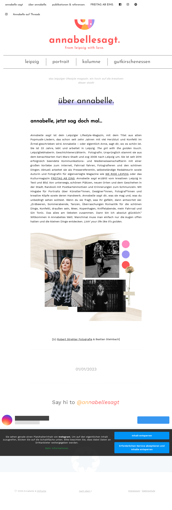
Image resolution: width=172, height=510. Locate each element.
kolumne (91, 61)
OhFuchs (41, 491)
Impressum (134, 491)
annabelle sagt (14, 4)
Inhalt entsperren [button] (142, 435)
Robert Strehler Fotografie (74, 339)
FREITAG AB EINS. (102, 4)
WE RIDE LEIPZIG (117, 174)
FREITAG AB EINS (62, 178)
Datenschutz (148, 491)
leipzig (32, 61)
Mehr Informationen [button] (56, 448)
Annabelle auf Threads (26, 14)
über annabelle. (37, 4)
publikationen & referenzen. (68, 4)
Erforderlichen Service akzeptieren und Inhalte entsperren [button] (142, 447)
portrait (60, 61)
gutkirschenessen (132, 61)
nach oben (85, 491)
